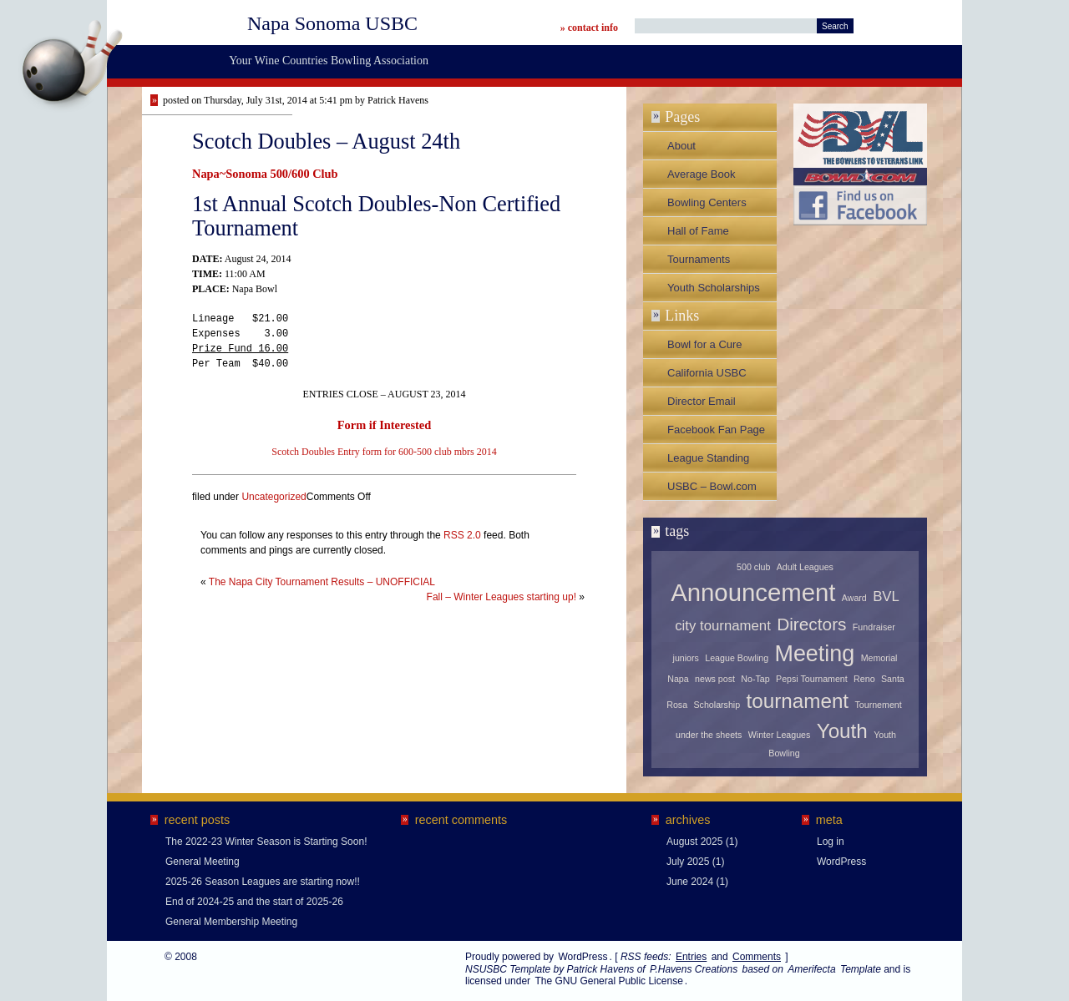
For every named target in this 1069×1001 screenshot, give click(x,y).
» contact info (589, 27)
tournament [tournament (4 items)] (798, 701)
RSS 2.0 (462, 535)
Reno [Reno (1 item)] (864, 679)
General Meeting (202, 861)
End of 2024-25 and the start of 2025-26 (254, 901)
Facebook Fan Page (716, 429)
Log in (830, 841)
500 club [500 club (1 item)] (753, 567)
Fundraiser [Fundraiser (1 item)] (874, 627)
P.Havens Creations (693, 969)
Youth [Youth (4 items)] (842, 731)
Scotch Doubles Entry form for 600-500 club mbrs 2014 (383, 452)
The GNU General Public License (608, 981)
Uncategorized (273, 497)
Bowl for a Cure (704, 344)
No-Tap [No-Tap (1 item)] (755, 679)
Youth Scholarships (713, 287)
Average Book (701, 174)
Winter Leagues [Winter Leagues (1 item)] (779, 735)
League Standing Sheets (708, 462)
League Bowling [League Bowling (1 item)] (736, 658)
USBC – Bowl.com (712, 486)
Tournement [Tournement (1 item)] (877, 705)
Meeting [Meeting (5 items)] (814, 653)
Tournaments (698, 259)
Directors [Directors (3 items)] (811, 624)
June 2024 (689, 881)
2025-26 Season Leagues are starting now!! (262, 881)
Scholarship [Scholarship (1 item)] (716, 705)
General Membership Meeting (231, 922)
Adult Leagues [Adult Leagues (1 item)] (805, 567)
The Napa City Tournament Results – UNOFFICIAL (322, 582)
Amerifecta (811, 969)
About (681, 145)
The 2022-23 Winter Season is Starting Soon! (266, 841)
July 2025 (687, 861)
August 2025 (694, 841)
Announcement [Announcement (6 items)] (753, 592)
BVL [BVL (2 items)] (886, 596)
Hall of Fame (698, 231)
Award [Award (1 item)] (854, 598)
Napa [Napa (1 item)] (677, 679)
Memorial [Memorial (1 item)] (879, 658)
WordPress (841, 861)
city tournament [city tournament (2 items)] (723, 626)
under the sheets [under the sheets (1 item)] (709, 735)
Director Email (701, 401)
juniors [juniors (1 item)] (686, 658)
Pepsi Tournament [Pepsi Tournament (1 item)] (812, 679)
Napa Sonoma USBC (332, 23)
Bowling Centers (707, 202)
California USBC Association (707, 377)
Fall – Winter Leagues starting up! (501, 597)
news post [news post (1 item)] (715, 679)
